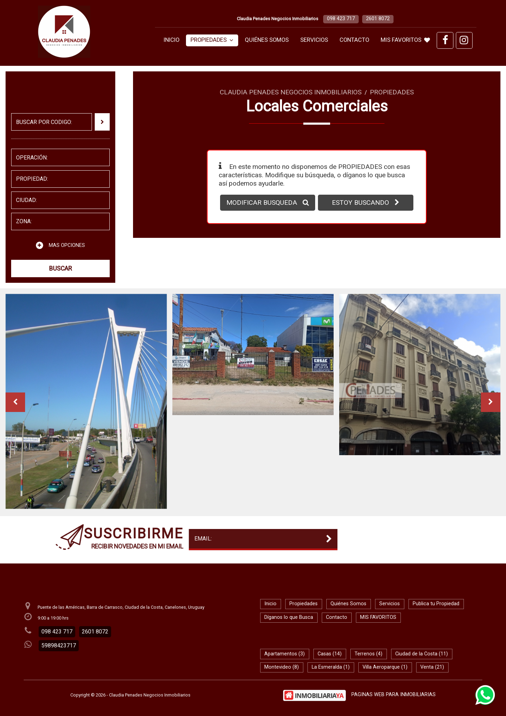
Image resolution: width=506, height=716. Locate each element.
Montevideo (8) (281, 667)
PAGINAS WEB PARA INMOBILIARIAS (393, 695)
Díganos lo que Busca (288, 617)
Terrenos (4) (368, 654)
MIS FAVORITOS (405, 40)
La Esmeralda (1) (331, 667)
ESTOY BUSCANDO (365, 203)
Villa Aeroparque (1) (385, 667)
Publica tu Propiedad (436, 604)
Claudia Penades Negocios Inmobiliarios (290, 92)
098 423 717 (341, 19)
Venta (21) (432, 667)
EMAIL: (119, 539)
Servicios (314, 40)
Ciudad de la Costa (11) (421, 654)
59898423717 (58, 645)
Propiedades (211, 40)
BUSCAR (60, 268)
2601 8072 (378, 19)
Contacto (354, 40)
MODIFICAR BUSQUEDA (267, 203)
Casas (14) (330, 654)
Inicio (171, 40)
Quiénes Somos (267, 40)
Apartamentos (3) (284, 654)
